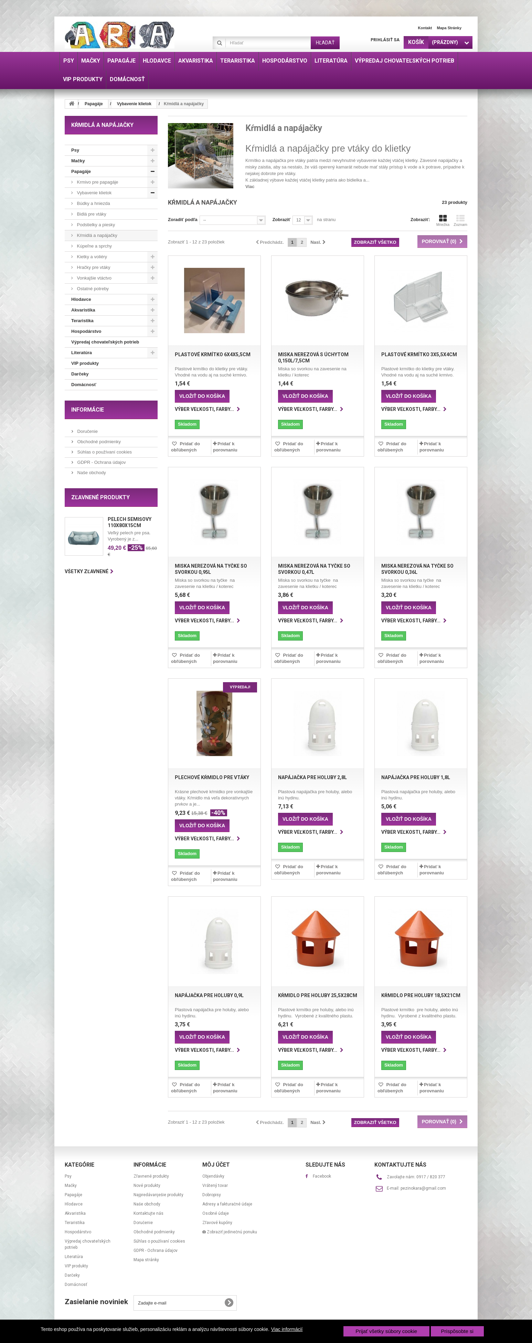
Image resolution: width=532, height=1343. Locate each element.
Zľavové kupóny (217, 1222)
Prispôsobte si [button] (457, 1331)
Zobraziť (281, 219)
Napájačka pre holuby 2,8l (312, 777)
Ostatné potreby (92, 288)
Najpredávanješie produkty (158, 1194)
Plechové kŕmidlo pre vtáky (212, 777)
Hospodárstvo (86, 331)
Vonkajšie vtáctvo (93, 278)
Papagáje (81, 171)
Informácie (87, 409)
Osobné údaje (215, 1213)
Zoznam (460, 220)
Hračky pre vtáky (93, 267)
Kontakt (425, 28)
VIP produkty (85, 363)
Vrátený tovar (215, 1185)
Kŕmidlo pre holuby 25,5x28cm (317, 995)
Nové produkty (147, 1185)
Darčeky (80, 373)
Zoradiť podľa (183, 219)
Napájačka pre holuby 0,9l (209, 995)
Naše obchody (91, 472)
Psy (75, 150)
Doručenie (87, 431)
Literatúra (81, 352)
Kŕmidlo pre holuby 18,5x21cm (420, 995)
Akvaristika (83, 310)
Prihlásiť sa (385, 39)
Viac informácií (287, 1329)
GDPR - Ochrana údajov (101, 462)
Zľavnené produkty (100, 497)
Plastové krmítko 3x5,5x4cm (419, 354)
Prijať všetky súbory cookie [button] (386, 1331)
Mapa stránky (449, 28)
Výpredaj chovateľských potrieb (105, 342)
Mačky (78, 160)
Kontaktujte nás (148, 1213)
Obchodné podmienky (98, 441)
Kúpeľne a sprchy (94, 246)
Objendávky (213, 1176)
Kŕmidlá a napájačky (96, 235)
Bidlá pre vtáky (91, 214)
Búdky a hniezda (93, 203)
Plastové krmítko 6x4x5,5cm (213, 354)
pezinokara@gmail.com (423, 1188)
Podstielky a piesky (95, 224)
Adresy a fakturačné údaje (227, 1204)
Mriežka (443, 220)
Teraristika (82, 320)
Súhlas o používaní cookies (104, 452)
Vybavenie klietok (93, 192)
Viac (250, 186)
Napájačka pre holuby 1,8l (415, 777)
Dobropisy (211, 1194)
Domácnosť (83, 384)
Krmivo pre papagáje (97, 182)
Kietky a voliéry (91, 256)
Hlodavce (81, 299)
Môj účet (216, 1164)
